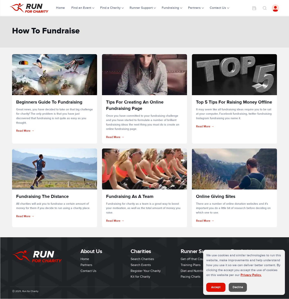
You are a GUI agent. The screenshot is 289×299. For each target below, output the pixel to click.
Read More (23, 130)
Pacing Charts (190, 277)
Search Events (141, 265)
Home (61, 8)
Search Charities (142, 259)
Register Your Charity (146, 271)
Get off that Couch (194, 259)
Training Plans (191, 265)
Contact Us (88, 271)
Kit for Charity (140, 277)
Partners (86, 265)
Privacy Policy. (251, 275)
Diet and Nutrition (193, 271)
